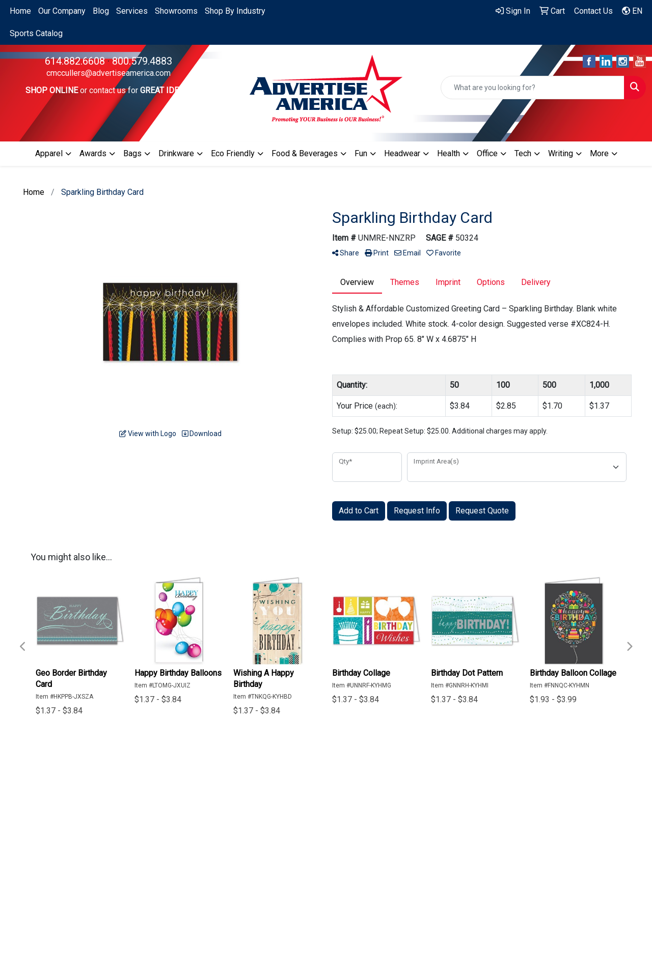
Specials (311, 793)
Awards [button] (92, 153)
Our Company (62, 11)
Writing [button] (560, 153)
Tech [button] (522, 153)
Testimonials (318, 822)
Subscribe (503, 887)
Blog (101, 11)
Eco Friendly (233, 153)
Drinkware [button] (176, 153)
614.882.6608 (75, 61)
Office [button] (487, 153)
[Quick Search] (532, 87)
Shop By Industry (235, 11)
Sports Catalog (36, 33)
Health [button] (448, 153)
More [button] (599, 153)
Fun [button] (361, 153)
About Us (250, 808)
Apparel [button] (49, 153)
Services (132, 11)
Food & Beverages (304, 153)
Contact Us (253, 822)
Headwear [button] (402, 153)
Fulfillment (314, 836)
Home (20, 11)
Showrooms (176, 11)
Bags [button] (132, 153)
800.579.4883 (142, 61)
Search (307, 808)
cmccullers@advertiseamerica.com (108, 73)
